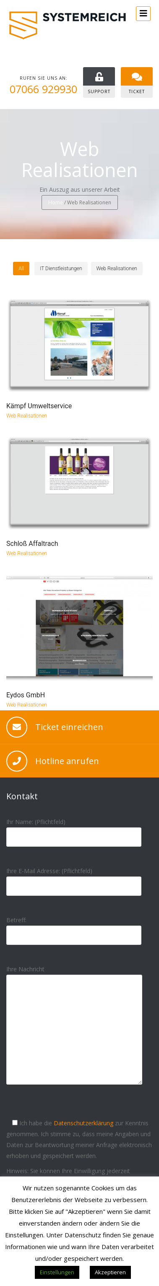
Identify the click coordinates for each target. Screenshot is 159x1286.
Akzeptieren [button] (110, 1272)
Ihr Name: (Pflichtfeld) (73, 829)
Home (55, 202)
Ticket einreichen (69, 727)
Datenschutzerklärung (83, 1123)
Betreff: (73, 927)
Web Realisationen (26, 416)
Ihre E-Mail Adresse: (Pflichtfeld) (73, 878)
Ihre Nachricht (74, 1032)
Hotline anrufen (67, 761)
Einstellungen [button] (57, 1272)
